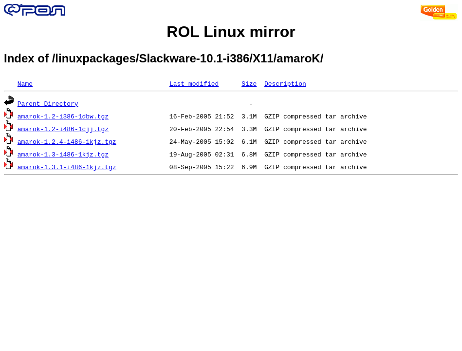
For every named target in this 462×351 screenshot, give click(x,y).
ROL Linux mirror (230, 31)
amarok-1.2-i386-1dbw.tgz (63, 116)
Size (249, 83)
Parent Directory (48, 103)
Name (25, 83)
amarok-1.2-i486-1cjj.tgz (63, 128)
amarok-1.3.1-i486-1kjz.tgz (67, 166)
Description (285, 83)
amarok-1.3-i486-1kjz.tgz (63, 154)
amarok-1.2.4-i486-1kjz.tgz (67, 141)
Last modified (194, 83)
